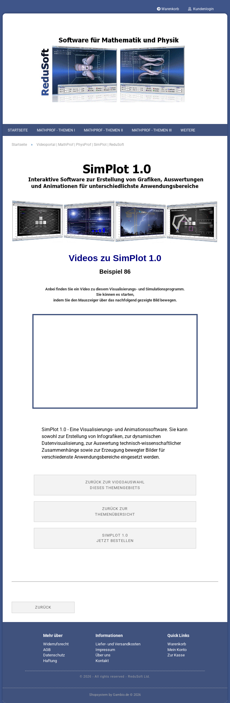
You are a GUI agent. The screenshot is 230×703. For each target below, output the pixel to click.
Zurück (43, 607)
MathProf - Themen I (56, 130)
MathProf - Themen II (103, 130)
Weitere (188, 130)
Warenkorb (168, 9)
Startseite (18, 130)
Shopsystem (98, 695)
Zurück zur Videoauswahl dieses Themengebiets (115, 485)
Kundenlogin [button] (201, 9)
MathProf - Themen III (152, 130)
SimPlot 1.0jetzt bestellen (115, 538)
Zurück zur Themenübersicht (115, 511)
